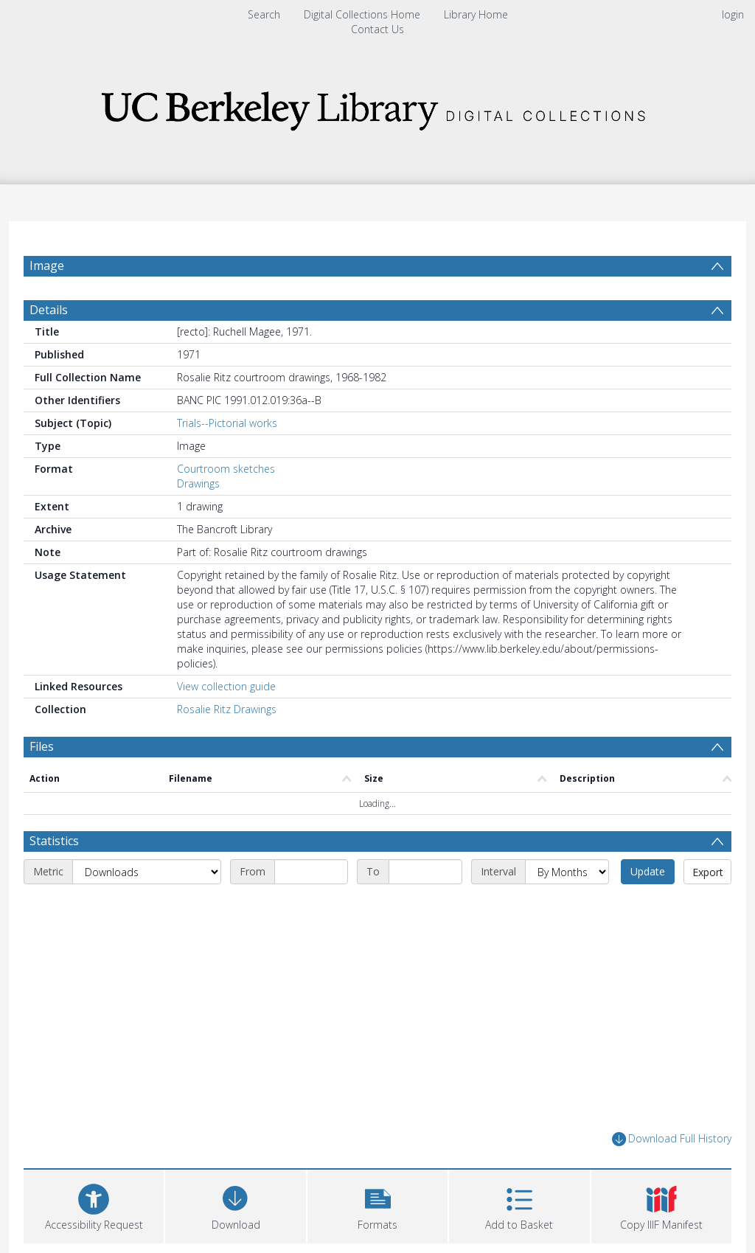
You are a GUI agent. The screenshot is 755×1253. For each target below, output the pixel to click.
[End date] (425, 907)
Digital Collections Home (362, 14)
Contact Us (377, 29)
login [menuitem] (733, 14)
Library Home (476, 14)
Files (41, 782)
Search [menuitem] (264, 14)
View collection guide (226, 722)
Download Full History (671, 1174)
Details (48, 345)
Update (647, 907)
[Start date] (311, 907)
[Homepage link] (377, 106)
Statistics (54, 876)
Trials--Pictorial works (227, 458)
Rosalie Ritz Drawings (226, 744)
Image (46, 265)
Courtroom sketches (226, 504)
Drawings (198, 519)
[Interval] (567, 907)
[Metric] (146, 907)
